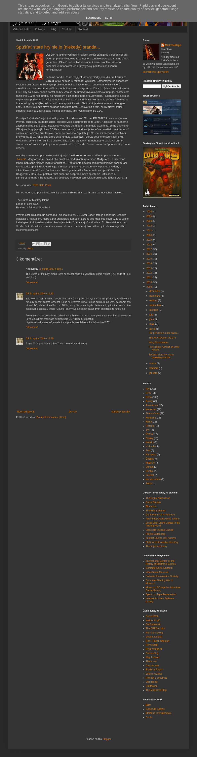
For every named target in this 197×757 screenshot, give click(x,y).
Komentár (151, 409)
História (150, 426)
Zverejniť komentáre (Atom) (51, 417)
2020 (150, 235)
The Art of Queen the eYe (162, 337)
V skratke (151, 446)
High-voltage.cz (154, 649)
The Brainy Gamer (155, 510)
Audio (149, 483)
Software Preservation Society (162, 576)
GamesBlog (152, 653)
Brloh (148, 705)
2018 (150, 244)
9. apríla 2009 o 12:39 (41, 338)
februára (154, 368)
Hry (148, 388)
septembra (155, 305)
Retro (30, 248)
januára (153, 373)
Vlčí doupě (151, 681)
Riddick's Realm (154, 669)
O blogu (40, 29)
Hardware (151, 454)
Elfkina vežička (154, 673)
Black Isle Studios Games (159, 530)
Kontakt (83, 29)
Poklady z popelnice (156, 677)
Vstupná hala (21, 29)
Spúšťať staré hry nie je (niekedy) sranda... (58, 47)
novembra (155, 295)
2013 (150, 268)
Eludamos (151, 506)
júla (151, 314)
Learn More (93, 18)
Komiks (150, 442)
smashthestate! (154, 636)
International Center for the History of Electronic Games (161, 562)
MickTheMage (173, 45)
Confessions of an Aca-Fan (160, 514)
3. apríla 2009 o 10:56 (51, 269)
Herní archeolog (154, 632)
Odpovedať (32, 282)
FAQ (53, 29)
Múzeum (150, 462)
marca (153, 363)
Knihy (149, 421)
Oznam (150, 466)
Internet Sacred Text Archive (161, 538)
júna (152, 319)
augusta (154, 309)
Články (149, 438)
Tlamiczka (151, 661)
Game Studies (153, 502)
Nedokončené (153, 479)
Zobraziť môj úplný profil (156, 72)
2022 (150, 225)
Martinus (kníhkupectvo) (158, 713)
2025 (150, 216)
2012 (150, 272)
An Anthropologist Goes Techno (163, 518)
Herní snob (152, 645)
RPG (148, 392)
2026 (150, 211)
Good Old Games (155, 709)
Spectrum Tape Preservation (161, 594)
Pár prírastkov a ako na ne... (164, 332)
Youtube (67, 29)
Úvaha (149, 434)
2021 (150, 230)
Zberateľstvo (152, 413)
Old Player (151, 686)
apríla (152, 328)
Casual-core (152, 665)
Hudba (149, 471)
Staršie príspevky (120, 411)
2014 (150, 263)
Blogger (107, 739)
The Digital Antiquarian (158, 498)
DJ (27, 293)
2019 (150, 239)
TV (147, 430)
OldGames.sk (153, 624)
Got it (108, 18)
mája (152, 324)
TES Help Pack (42, 185)
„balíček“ (21, 159)
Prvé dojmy (152, 405)
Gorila (149, 717)
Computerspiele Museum (159, 568)
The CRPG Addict (155, 628)
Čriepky (150, 458)
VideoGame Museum (157, 572)
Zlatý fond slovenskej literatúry (162, 542)
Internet (150, 475)
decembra (155, 291)
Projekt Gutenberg (155, 534)
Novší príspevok (25, 411)
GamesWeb (152, 616)
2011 (150, 277)
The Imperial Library (156, 546)
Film (148, 450)
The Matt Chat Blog (156, 690)
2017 (150, 249)
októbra (153, 300)
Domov (73, 411)
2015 (150, 258)
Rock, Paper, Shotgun (157, 641)
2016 (150, 253)
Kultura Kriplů (153, 620)
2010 (150, 282)
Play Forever (152, 657)
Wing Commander (158, 342)
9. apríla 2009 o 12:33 (41, 293)
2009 (150, 287)
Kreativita (151, 417)
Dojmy (149, 401)
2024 (150, 221)
